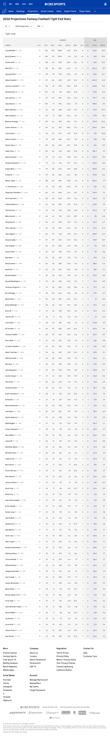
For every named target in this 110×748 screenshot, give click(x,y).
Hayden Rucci (10, 524)
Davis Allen (9, 340)
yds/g (67, 45)
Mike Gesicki (10, 216)
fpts (94, 45)
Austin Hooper (10, 376)
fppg (103, 45)
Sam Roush (9, 636)
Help (85, 653)
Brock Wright (10, 293)
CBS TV (33, 666)
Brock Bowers (10, 56)
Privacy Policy (63, 656)
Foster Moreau (10, 471)
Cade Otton (9, 151)
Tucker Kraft (10, 62)
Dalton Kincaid (10, 157)
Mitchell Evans (10, 453)
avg (75, 45)
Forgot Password (37, 690)
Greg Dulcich (10, 222)
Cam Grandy (9, 577)
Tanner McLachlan (12, 583)
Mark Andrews (10, 110)
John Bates (9, 411)
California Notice (64, 670)
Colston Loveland (12, 86)
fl (87, 45)
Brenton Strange (11, 121)
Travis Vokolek (10, 559)
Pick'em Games (10, 653)
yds (60, 45)
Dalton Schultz (10, 139)
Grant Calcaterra (11, 394)
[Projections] (32, 11)
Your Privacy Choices (66, 663)
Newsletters (35, 683)
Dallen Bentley (10, 565)
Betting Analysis (10, 663)
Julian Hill (8, 441)
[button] (95, 11)
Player (8, 45)
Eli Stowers (9, 329)
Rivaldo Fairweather (12, 547)
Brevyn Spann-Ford (12, 595)
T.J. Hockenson (10, 187)
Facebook (7, 690)
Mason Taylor (10, 181)
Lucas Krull (9, 624)
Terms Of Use (63, 653)
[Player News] (85, 11)
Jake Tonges (10, 542)
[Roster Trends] (47, 11)
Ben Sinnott (9, 465)
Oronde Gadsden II (12, 163)
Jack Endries (10, 518)
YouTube (7, 680)
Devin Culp (9, 488)
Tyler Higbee (10, 234)
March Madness (10, 666)
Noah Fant (9, 269)
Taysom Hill (9, 317)
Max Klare (9, 258)
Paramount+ (35, 663)
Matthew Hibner (11, 447)
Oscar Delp (9, 601)
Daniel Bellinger (11, 305)
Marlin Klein (9, 299)
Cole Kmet (9, 382)
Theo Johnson (10, 228)
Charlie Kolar (10, 210)
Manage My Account (39, 680)
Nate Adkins (9, 435)
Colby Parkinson (11, 204)
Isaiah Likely (9, 169)
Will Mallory (9, 530)
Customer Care (90, 656)
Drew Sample (10, 506)
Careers (33, 656)
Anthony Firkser (11, 553)
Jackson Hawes (11, 482)
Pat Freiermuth (11, 198)
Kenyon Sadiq (10, 240)
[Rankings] (20, 11)
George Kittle (10, 74)
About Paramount (38, 659)
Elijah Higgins (10, 423)
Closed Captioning (65, 666)
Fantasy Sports (10, 656)
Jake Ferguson (10, 116)
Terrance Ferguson (12, 287)
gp (39, 45)
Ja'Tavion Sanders (12, 346)
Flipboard (7, 700)
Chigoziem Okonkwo (13, 192)
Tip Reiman (9, 618)
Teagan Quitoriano (12, 571)
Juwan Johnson (11, 127)
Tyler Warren (10, 104)
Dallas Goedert (11, 80)
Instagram (7, 686)
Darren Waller (10, 613)
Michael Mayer (10, 275)
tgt (46, 45)
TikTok (6, 683)
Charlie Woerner (11, 417)
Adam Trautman (11, 352)
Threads (6, 697)
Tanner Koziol (10, 630)
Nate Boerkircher (11, 405)
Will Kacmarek (10, 358)
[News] (11, 11)
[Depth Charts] (70, 11)
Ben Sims (8, 364)
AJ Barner (8, 175)
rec (52, 45)
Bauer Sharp (9, 589)
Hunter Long (9, 512)
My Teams (34, 686)
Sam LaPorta (10, 98)
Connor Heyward (11, 429)
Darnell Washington (12, 281)
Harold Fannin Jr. (11, 92)
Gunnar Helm (10, 252)
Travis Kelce (10, 133)
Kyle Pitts (9, 68)
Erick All (8, 311)
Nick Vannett (10, 476)
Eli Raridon (9, 400)
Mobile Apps (8, 670)
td (81, 45)
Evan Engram (10, 246)
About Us (34, 653)
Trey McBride (10, 50)
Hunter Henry (10, 145)
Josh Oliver (9, 323)
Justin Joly (9, 536)
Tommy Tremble (11, 334)
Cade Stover (10, 459)
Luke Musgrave (11, 370)
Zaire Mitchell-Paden (13, 607)
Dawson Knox (10, 263)
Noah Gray (9, 494)
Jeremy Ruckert (11, 388)
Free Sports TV (9, 659)
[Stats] (59, 11)
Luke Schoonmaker (12, 500)
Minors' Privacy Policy (66, 659)
